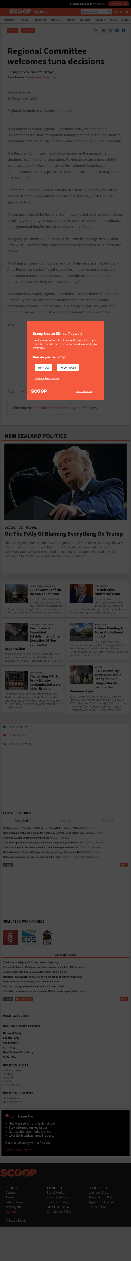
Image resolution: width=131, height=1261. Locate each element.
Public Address (12, 1070)
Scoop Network (57, 1197)
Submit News (15, 1202)
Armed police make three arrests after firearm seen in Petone (35, 972)
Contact (11, 1192)
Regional (70, 19)
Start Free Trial (118, 4)
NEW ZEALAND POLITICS (35, 435)
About (10, 1197)
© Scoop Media (16, 1220)
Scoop (12, 30)
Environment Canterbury (41, 77)
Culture (126, 19)
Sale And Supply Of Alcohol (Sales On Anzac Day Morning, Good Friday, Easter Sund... (48, 833)
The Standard (11, 1084)
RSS (8, 865)
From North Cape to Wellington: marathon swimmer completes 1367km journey (45, 967)
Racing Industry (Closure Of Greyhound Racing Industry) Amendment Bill (42, 852)
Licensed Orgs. (98, 1192)
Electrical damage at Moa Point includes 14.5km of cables (33, 986)
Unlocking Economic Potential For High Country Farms (32, 857)
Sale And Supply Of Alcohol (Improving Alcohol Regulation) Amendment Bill (43, 842)
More (124, 865)
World (113, 19)
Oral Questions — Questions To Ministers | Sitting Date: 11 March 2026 (40, 828)
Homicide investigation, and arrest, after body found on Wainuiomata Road (42, 977)
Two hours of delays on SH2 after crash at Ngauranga (31, 962)
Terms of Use (97, 1206)
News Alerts (23, 999)
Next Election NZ (58, 1206)
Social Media (55, 1192)
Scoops (24, 19)
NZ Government (13, 1102)
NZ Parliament (12, 1098)
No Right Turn (11, 1077)
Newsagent (13, 1206)
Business (85, 19)
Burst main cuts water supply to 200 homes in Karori (31, 981)
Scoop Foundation (59, 1202)
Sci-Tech (100, 19)
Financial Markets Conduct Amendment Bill (26, 838)
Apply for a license (101, 1202)
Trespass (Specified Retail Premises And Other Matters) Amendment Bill (41, 847)
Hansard (94, 828)
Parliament (39, 19)
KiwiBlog (8, 1074)
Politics (55, 19)
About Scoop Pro (100, 1197)
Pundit (7, 1081)
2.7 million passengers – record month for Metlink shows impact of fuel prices (44, 991)
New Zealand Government (86, 857)
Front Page (9, 19)
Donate (11, 1211)
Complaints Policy (59, 1211)
